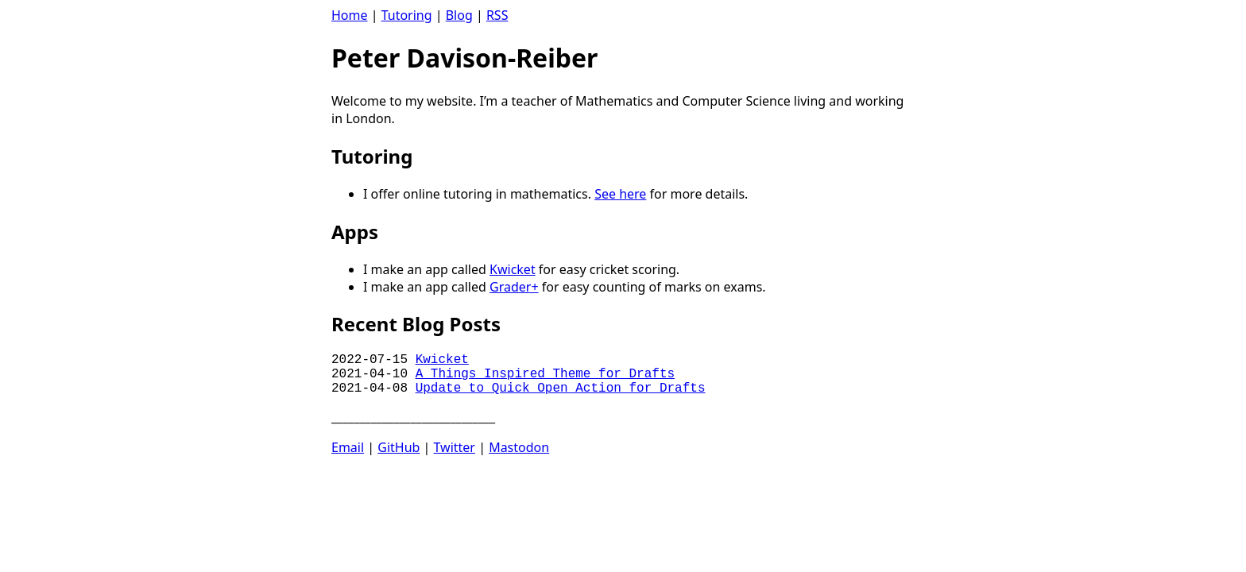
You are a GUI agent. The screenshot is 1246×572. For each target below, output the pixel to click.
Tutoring (406, 15)
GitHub (398, 447)
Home (349, 15)
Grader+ (514, 287)
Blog (459, 15)
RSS (497, 15)
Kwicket (512, 269)
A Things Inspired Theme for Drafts (545, 374)
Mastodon (519, 447)
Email (347, 447)
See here (620, 194)
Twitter (454, 447)
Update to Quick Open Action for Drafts (561, 388)
